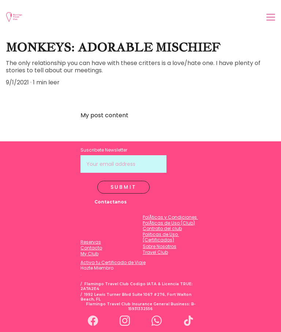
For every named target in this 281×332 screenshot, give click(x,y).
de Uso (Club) (179, 223)
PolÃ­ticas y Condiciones (170, 217)
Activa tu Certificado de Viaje (113, 262)
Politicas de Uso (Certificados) (161, 237)
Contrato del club (162, 228)
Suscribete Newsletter (103, 150)
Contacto (91, 248)
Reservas (90, 242)
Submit (123, 187)
